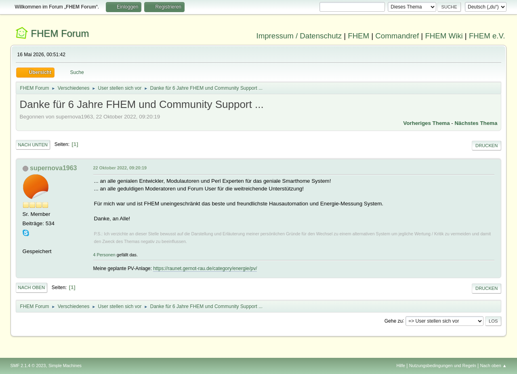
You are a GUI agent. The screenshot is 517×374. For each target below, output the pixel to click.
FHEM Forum (60, 33)
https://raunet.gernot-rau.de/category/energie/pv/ (205, 268)
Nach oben (31, 287)
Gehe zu (394, 320)
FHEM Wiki (443, 36)
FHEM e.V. (487, 36)
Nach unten (33, 144)
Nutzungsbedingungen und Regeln (442, 365)
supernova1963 (53, 168)
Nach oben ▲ (493, 365)
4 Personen (104, 254)
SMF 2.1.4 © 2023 (28, 365)
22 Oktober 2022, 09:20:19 (120, 167)
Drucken (486, 145)
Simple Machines (65, 365)
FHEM (358, 36)
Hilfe (400, 365)
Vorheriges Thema (426, 123)
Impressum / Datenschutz (299, 36)
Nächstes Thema (475, 123)
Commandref (397, 36)
